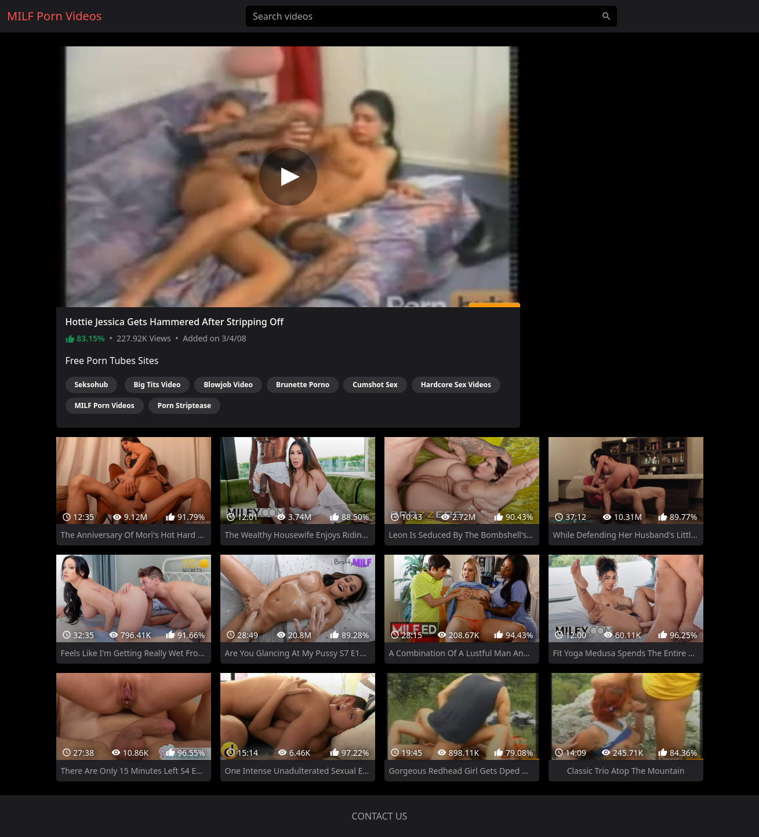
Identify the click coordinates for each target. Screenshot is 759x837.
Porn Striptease (184, 405)
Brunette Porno (302, 385)
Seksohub (91, 385)
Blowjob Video (228, 385)
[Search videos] (431, 16)
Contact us (380, 816)
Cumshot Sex (375, 385)
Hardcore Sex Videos (456, 385)
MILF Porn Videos (105, 405)
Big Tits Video (157, 385)
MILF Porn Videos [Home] (54, 16)
